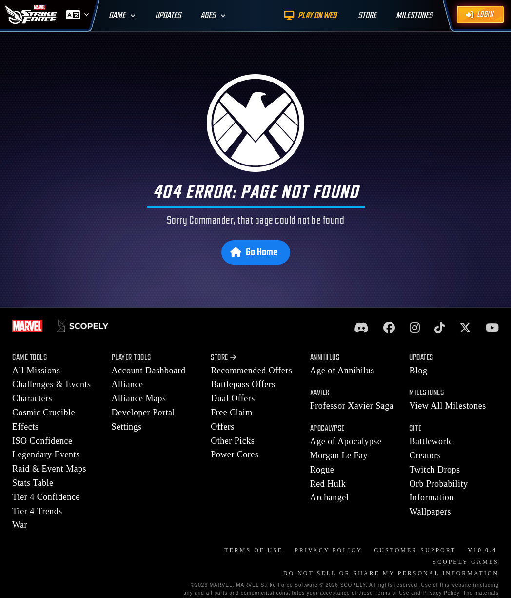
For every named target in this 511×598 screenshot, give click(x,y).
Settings (127, 427)
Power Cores (234, 454)
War (19, 525)
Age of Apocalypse (345, 441)
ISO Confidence (42, 441)
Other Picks (233, 441)
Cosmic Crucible (43, 412)
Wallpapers (430, 511)
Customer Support (415, 550)
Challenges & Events (51, 384)
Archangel (329, 497)
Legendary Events (45, 454)
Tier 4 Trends (37, 511)
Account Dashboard (149, 370)
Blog (418, 370)
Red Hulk (328, 484)
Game (117, 15)
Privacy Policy (328, 550)
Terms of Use (253, 550)
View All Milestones (447, 406)
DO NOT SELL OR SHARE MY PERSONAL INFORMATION (391, 573)
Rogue (322, 469)
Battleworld (431, 441)
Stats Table (32, 483)
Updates (168, 15)
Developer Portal (143, 412)
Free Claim (231, 412)
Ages (208, 15)
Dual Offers (233, 398)
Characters (32, 398)
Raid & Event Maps (49, 469)
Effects (25, 427)
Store (223, 357)
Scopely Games (465, 561)
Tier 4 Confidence (46, 497)
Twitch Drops (434, 469)
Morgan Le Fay (339, 455)
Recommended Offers (251, 370)
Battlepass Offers (243, 384)
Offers (223, 427)
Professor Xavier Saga (351, 406)
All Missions (36, 370)
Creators (425, 455)
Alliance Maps (139, 398)
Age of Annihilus (342, 370)
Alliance (127, 384)
